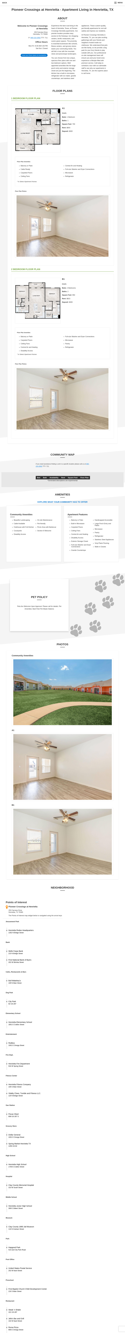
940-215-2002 (35, 38)
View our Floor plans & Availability (34, 55)
